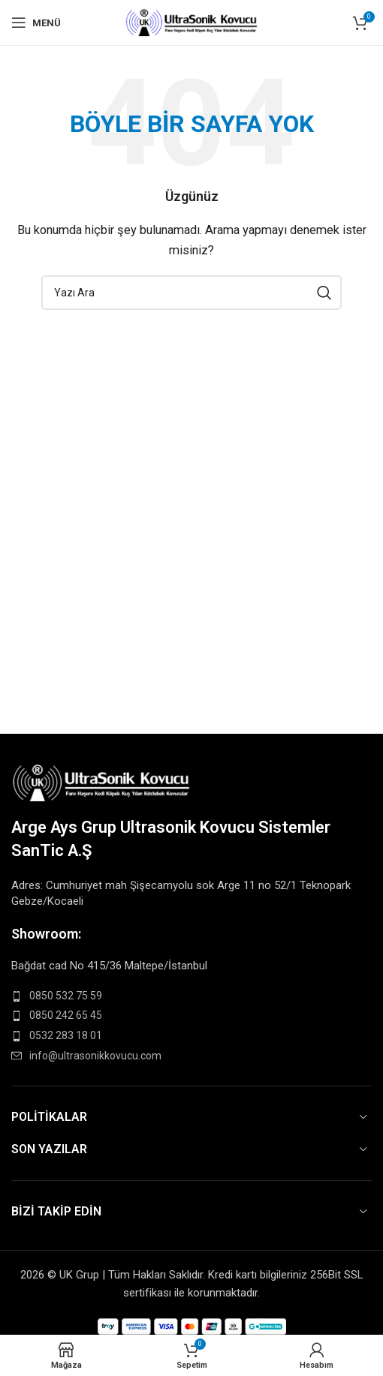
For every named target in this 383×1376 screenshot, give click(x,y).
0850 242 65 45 (65, 1015)
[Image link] (101, 782)
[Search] (191, 292)
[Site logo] (192, 22)
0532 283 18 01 (65, 1035)
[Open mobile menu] (36, 23)
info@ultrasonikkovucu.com (95, 1056)
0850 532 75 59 (65, 996)
